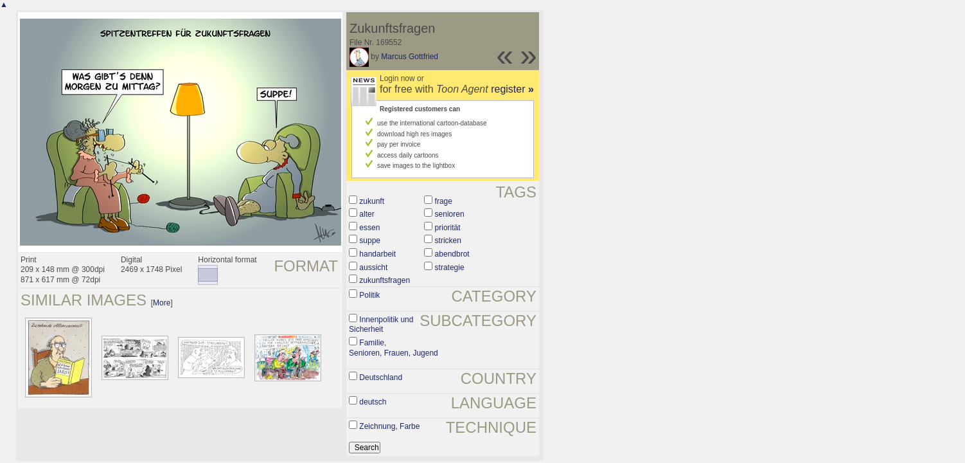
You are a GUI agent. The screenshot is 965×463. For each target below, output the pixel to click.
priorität (448, 227)
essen (369, 227)
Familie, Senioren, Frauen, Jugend (393, 348)
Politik (369, 295)
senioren (450, 214)
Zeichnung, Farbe (389, 426)
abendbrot (452, 254)
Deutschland (380, 377)
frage (443, 201)
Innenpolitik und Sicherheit (381, 324)
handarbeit (377, 254)
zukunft (371, 201)
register (512, 89)
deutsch (372, 401)
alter (366, 214)
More (161, 302)
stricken (448, 240)
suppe (369, 240)
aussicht (373, 267)
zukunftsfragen (384, 280)
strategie (450, 267)
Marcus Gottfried (409, 56)
